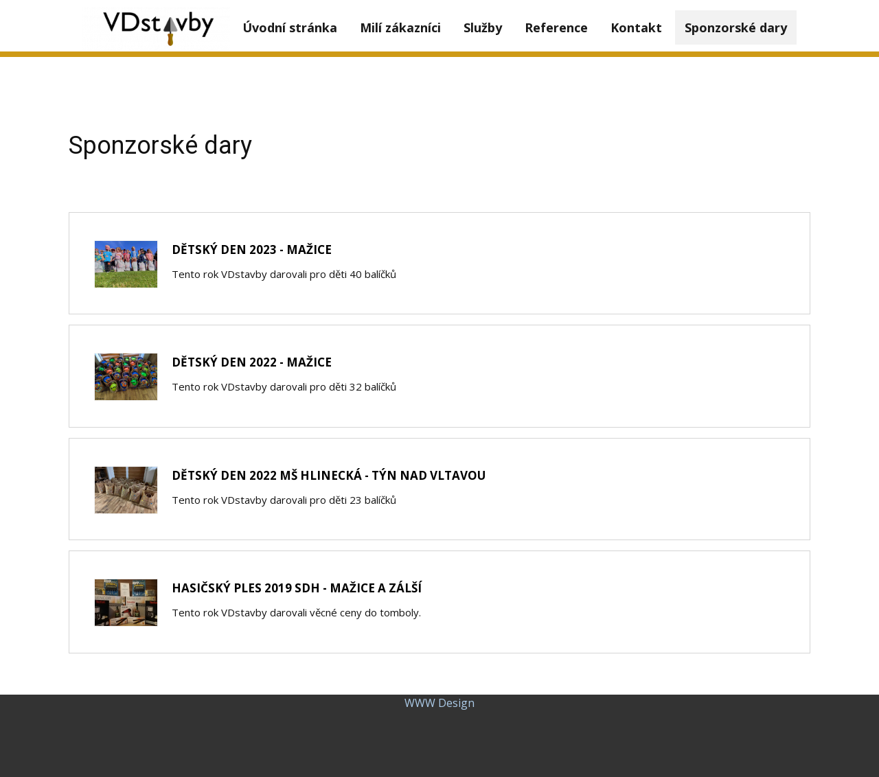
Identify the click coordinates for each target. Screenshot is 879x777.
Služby (483, 27)
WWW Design (439, 702)
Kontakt (636, 27)
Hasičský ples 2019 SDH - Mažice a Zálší (297, 588)
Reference (556, 27)
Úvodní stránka (289, 27)
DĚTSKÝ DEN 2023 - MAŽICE (252, 249)
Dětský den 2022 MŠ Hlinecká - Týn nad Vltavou (329, 475)
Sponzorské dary (736, 27)
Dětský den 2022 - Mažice (252, 362)
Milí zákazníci (400, 27)
